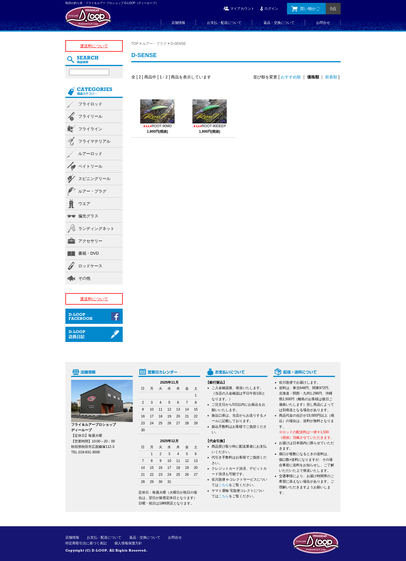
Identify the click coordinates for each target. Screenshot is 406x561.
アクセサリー (90, 241)
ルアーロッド (90, 153)
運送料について (94, 46)
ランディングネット (96, 228)
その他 (84, 278)
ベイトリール (90, 166)
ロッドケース (90, 266)
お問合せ (323, 23)
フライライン (90, 129)
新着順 (331, 77)
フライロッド (90, 104)
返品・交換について (278, 23)
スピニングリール (94, 178)
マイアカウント (242, 9)
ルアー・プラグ (155, 44)
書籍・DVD (88, 253)
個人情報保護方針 (128, 543)
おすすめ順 (291, 77)
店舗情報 (178, 23)
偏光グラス (88, 216)
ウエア (84, 203)
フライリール (90, 116)
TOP (134, 44)
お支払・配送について (224, 23)
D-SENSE (178, 44)
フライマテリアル (94, 141)
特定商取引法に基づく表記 (86, 543)
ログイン (271, 9)
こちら (223, 485)
